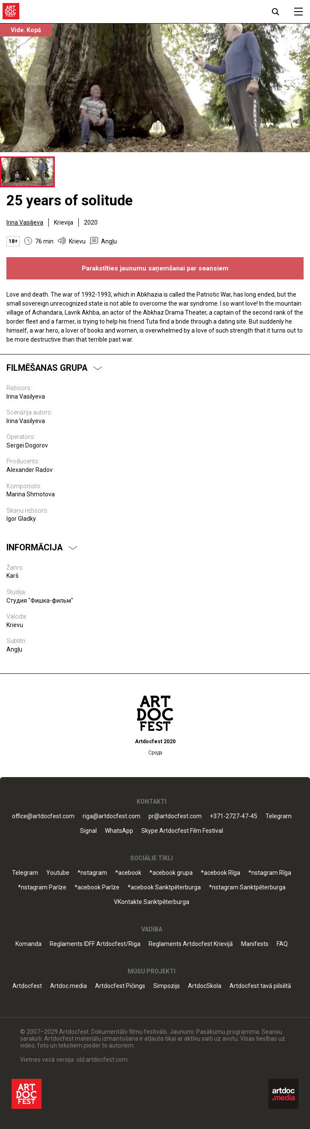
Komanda (28, 944)
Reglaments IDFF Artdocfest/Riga (95, 944)
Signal (88, 831)
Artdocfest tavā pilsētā (260, 986)
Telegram (278, 816)
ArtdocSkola (204, 986)
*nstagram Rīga (269, 873)
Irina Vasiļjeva (24, 222)
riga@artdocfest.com (111, 816)
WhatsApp (119, 831)
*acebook (128, 873)
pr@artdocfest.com (175, 816)
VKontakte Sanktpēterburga (151, 902)
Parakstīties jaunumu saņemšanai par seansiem (155, 268)
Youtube (57, 873)
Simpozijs (166, 986)
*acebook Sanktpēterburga (164, 887)
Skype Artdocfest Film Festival (182, 831)
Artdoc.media (68, 986)
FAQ (282, 944)
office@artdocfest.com (43, 816)
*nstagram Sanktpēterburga (247, 887)
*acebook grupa (171, 873)
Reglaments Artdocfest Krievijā (191, 944)
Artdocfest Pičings (120, 986)
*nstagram (92, 873)
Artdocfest (27, 986)
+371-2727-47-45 (233, 816)
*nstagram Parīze (42, 887)
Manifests (254, 944)
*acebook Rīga (220, 873)
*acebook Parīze (97, 887)
